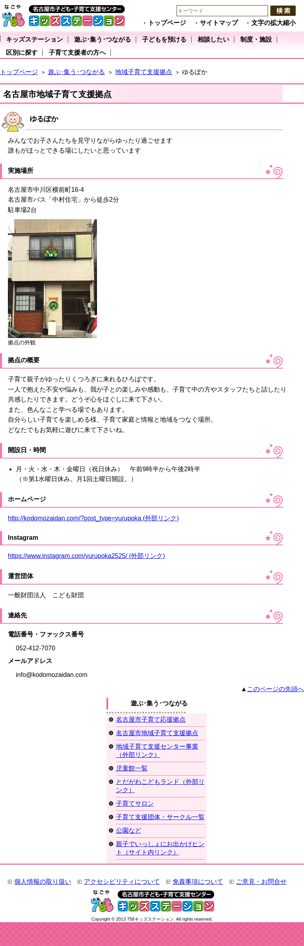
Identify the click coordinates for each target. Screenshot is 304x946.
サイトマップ (219, 22)
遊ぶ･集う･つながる (76, 72)
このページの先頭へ (275, 689)
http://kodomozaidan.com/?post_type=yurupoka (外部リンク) (93, 518)
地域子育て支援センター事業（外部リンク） (157, 750)
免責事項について (198, 881)
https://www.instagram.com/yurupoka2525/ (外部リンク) (86, 555)
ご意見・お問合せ (261, 881)
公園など (128, 830)
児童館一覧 (132, 768)
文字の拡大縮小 (273, 22)
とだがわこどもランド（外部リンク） (160, 785)
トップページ (167, 22)
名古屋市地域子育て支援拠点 (157, 733)
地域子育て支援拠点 (143, 72)
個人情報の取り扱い (42, 881)
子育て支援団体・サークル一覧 (160, 817)
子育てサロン (135, 803)
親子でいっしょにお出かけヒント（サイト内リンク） (160, 848)
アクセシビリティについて (122, 881)
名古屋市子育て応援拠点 (151, 719)
